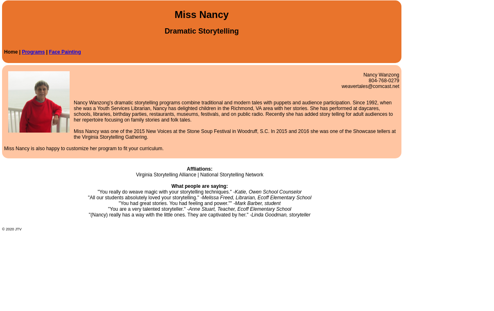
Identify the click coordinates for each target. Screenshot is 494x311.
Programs (33, 52)
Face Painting (65, 52)
